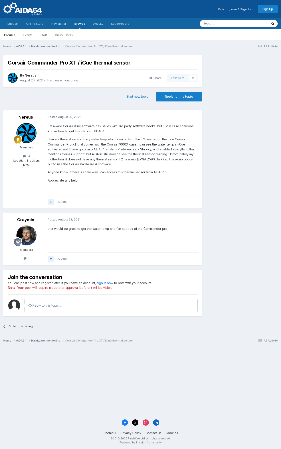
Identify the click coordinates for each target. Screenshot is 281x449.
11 (27, 258)
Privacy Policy (131, 433)
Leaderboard (120, 23)
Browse (79, 25)
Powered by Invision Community (140, 442)
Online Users (64, 35)
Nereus (30, 75)
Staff (43, 35)
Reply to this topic (179, 96)
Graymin (25, 219)
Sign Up (268, 9)
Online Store (34, 23)
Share (155, 78)
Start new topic (137, 96)
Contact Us (154, 433)
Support (12, 23)
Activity (98, 23)
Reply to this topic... (44, 305)
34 (26, 156)
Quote (62, 202)
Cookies (172, 433)
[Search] (222, 23)
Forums (9, 35)
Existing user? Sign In (236, 9)
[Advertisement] (242, 85)
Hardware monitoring (62, 80)
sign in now (105, 283)
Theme (109, 433)
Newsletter (58, 23)
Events (27, 35)
